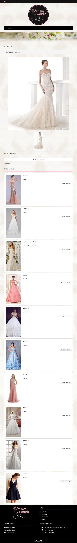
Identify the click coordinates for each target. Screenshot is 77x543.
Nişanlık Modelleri (10, 530)
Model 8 (26, 275)
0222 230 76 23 (47, 530)
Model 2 (26, 374)
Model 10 (26, 341)
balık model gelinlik (30, 242)
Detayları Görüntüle (65, 183)
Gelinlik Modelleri (9, 527)
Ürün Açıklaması (38, 159)
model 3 (26, 440)
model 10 (26, 308)
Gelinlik (25, 209)
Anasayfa (9, 52)
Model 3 (26, 175)
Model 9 (26, 474)
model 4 (26, 407)
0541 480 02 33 (47, 533)
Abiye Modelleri (9, 532)
